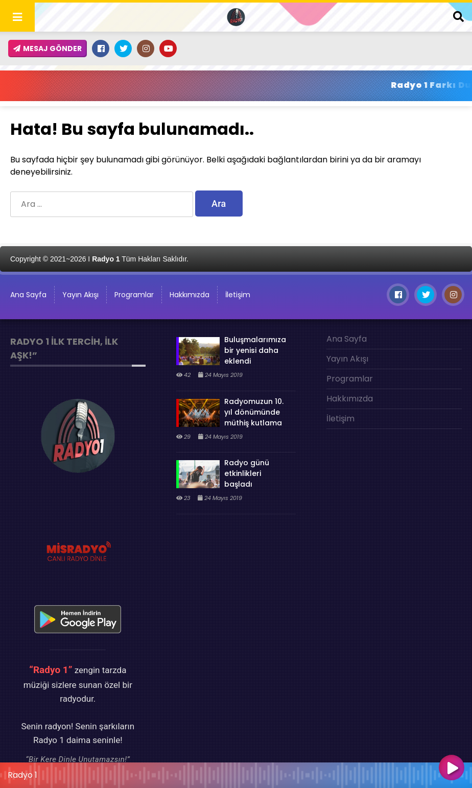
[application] (236, 772)
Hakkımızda (189, 295)
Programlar (134, 295)
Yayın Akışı (80, 295)
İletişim (237, 295)
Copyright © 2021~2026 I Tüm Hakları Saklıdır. (99, 259)
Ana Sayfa (28, 295)
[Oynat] (451, 768)
